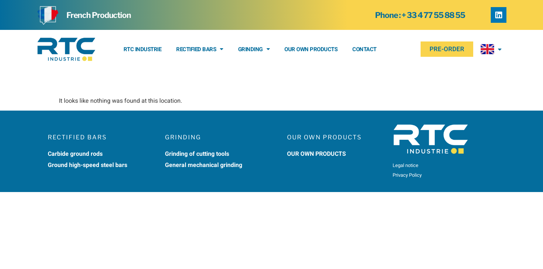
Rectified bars (199, 49)
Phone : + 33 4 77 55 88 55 (420, 15)
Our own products (310, 49)
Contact (364, 49)
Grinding (254, 49)
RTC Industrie (143, 49)
